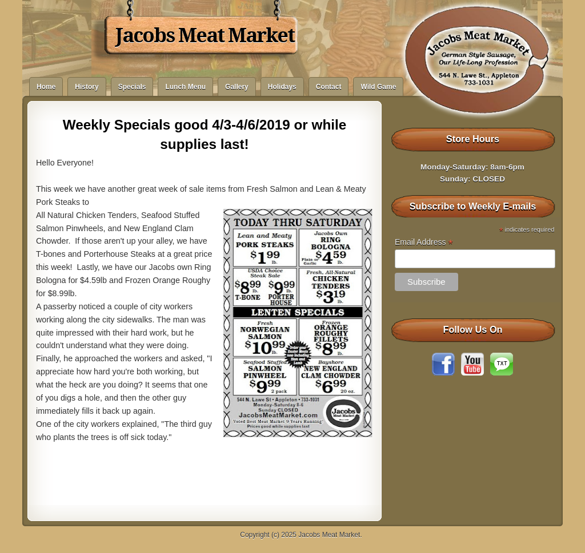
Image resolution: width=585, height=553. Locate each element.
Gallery (237, 87)
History (86, 87)
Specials (132, 87)
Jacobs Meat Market (204, 35)
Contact (329, 87)
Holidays (282, 87)
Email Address (424, 242)
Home (46, 87)
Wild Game (378, 87)
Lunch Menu (185, 87)
